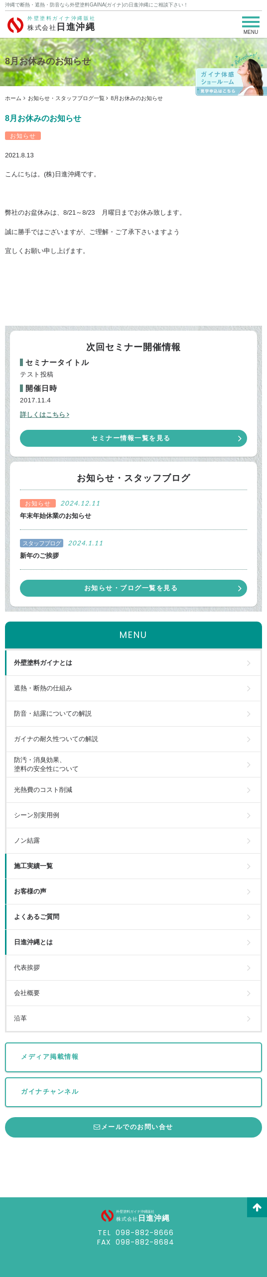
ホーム (13, 98)
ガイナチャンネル (50, 1091)
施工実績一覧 (33, 866)
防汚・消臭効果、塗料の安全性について (46, 764)
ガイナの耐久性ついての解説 (56, 739)
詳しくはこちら (42, 414)
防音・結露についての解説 (53, 713)
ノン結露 (27, 840)
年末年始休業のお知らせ (55, 515)
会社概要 (27, 993)
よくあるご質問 (36, 916)
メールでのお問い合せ (133, 1127)
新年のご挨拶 (39, 555)
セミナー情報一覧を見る (131, 438)
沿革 (20, 1018)
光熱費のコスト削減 (43, 789)
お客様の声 (30, 891)
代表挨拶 (27, 967)
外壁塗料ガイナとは (43, 662)
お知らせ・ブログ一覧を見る (131, 588)
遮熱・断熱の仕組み (43, 688)
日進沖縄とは (33, 942)
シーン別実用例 (36, 815)
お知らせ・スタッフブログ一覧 (66, 98)
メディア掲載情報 (50, 1056)
